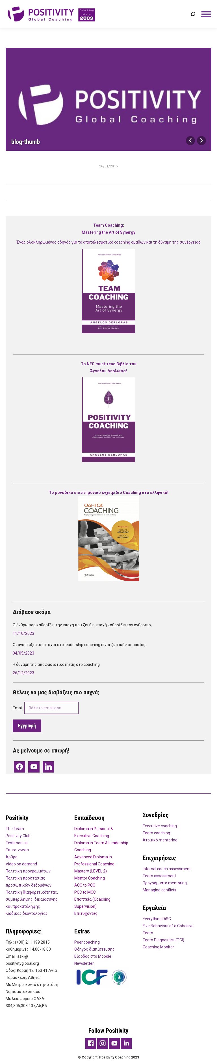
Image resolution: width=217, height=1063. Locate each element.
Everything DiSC (157, 919)
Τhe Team (15, 828)
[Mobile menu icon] (206, 14)
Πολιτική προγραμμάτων (28, 871)
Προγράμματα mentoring (165, 883)
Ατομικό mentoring (160, 840)
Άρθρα (12, 857)
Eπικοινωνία (17, 850)
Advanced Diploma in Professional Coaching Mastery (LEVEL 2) (94, 864)
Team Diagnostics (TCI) (163, 940)
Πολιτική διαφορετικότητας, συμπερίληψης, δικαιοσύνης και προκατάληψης (32, 899)
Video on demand (21, 864)
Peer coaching (87, 942)
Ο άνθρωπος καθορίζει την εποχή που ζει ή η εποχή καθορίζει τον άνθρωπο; (83, 625)
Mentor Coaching (89, 878)
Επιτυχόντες (85, 913)
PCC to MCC (85, 892)
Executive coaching (160, 826)
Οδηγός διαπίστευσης (94, 949)
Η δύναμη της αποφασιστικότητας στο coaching (56, 664)
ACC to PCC (84, 885)
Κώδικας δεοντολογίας (27, 913)
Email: (46, 708)
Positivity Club (18, 836)
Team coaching (156, 833)
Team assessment (159, 876)
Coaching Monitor (158, 947)
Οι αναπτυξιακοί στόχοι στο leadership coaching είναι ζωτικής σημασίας (79, 644)
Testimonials (17, 843)
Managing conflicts (159, 890)
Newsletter (84, 963)
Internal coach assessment (167, 869)
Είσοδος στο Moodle (92, 956)
